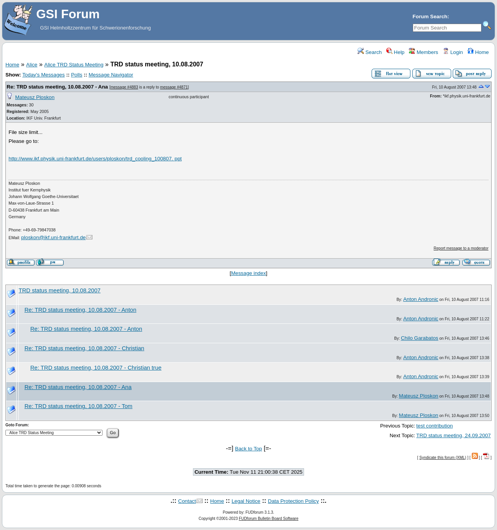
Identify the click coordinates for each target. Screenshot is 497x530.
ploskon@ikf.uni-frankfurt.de (53, 237)
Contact (187, 501)
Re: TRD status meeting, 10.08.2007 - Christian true (96, 368)
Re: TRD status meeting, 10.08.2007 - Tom (78, 406)
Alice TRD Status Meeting (73, 65)
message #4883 (124, 87)
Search (370, 52)
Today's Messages (43, 75)
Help (395, 52)
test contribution (434, 426)
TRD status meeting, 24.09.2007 (453, 435)
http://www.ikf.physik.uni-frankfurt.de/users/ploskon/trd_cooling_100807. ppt (95, 159)
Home (478, 52)
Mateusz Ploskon (35, 97)
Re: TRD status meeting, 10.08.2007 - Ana (57, 87)
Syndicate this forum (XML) (442, 457)
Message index (248, 273)
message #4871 (174, 87)
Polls (76, 75)
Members (423, 52)
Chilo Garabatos (419, 338)
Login (453, 52)
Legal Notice (245, 501)
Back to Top (248, 449)
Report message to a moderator (461, 248)
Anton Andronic (420, 299)
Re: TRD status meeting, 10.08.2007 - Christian (84, 348)
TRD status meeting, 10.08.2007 (60, 290)
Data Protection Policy (293, 501)
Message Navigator (111, 75)
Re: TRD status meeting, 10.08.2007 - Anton (80, 310)
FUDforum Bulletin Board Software (268, 518)
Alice (31, 65)
